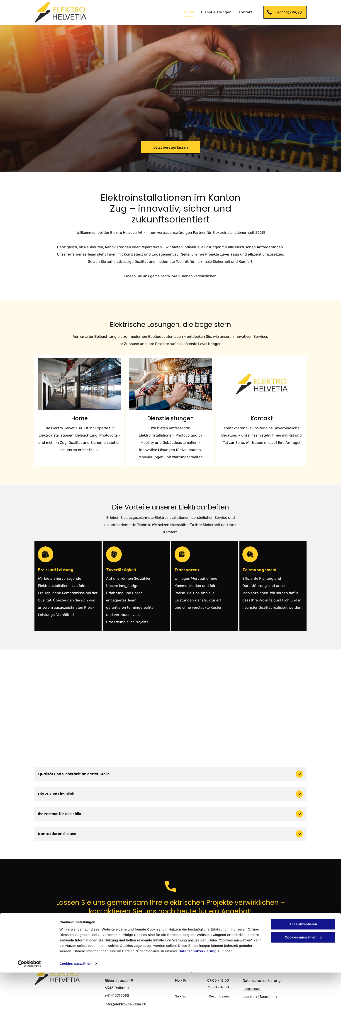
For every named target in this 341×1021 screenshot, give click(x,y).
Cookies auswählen (75, 1012)
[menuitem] (188, 12)
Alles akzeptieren (303, 973)
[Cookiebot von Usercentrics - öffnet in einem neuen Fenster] (29, 1012)
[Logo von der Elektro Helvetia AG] (261, 384)
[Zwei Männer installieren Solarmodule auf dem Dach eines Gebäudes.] (79, 384)
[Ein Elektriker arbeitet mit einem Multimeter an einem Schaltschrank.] (170, 384)
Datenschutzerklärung (198, 1000)
